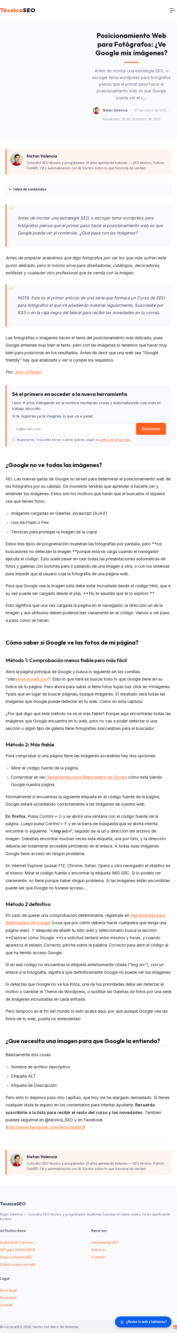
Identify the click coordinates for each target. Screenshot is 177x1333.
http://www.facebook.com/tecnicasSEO (45, 1127)
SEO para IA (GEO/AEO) (17, 1250)
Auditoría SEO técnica (16, 1242)
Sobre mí (98, 1250)
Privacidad (8, 1298)
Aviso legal (8, 1290)
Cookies (6, 1305)
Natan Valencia (115, 110)
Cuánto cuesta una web (18, 1264)
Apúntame (151, 429)
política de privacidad (114, 439)
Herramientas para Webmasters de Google (86, 777)
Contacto (98, 1257)
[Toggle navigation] (172, 10)
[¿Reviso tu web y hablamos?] (143, 1321)
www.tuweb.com (32, 679)
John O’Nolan (28, 372)
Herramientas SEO (105, 1242)
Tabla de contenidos (29, 189)
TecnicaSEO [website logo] (13, 1204)
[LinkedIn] (175, 1327)
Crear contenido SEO (16, 1257)
